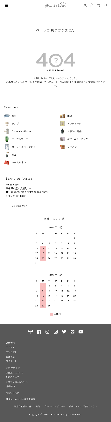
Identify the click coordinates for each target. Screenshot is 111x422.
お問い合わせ (12, 392)
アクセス (10, 347)
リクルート (11, 361)
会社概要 (10, 356)
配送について (12, 376)
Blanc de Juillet (19, 179)
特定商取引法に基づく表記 (27, 406)
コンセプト (11, 351)
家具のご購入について (17, 381)
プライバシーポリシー (54, 406)
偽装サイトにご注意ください (83, 406)
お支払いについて (14, 372)
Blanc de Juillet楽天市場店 (22, 399)
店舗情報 (10, 342)
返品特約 (10, 386)
